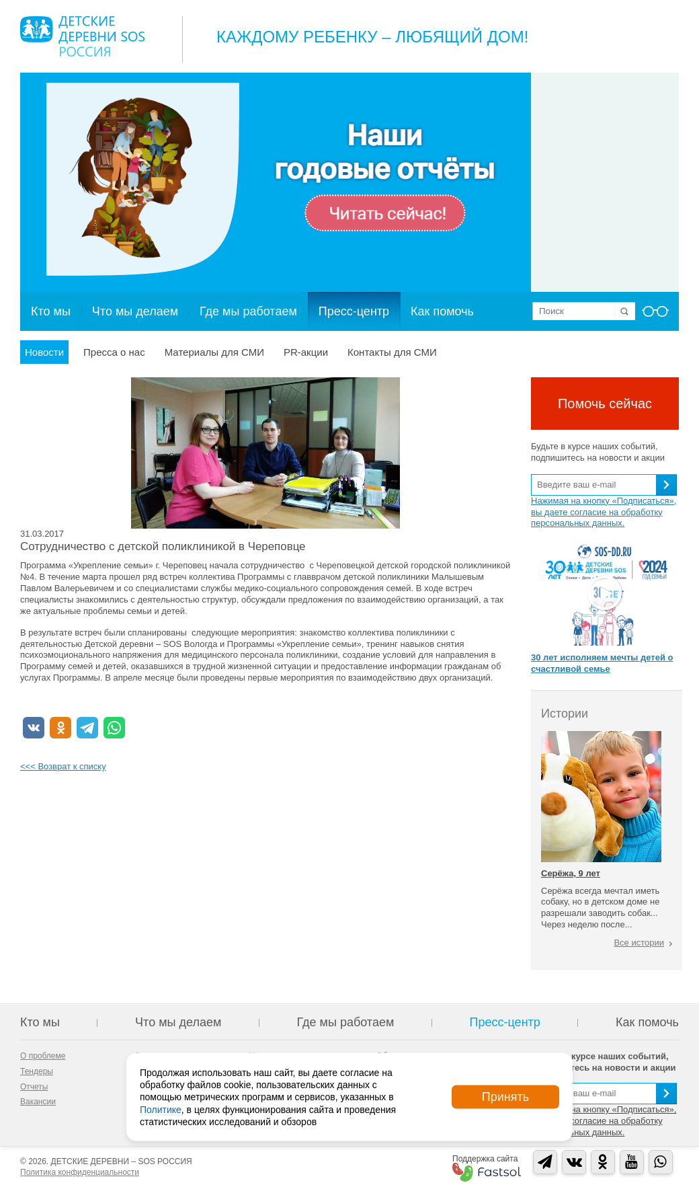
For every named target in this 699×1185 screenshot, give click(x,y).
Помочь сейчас (605, 403)
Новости (44, 352)
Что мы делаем (135, 311)
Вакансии (38, 1101)
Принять (505, 1097)
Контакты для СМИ (392, 352)
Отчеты (34, 1087)
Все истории (639, 943)
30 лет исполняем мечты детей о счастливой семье (602, 663)
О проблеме (42, 1056)
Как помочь (442, 311)
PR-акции (306, 352)
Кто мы (51, 311)
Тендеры (36, 1071)
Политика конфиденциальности (79, 1172)
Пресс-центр (354, 311)
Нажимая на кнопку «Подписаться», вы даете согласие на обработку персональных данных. (603, 512)
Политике (160, 1109)
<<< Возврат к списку (63, 766)
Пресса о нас (114, 352)
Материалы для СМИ (214, 352)
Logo (82, 36)
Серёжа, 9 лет (570, 873)
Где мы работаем (248, 311)
